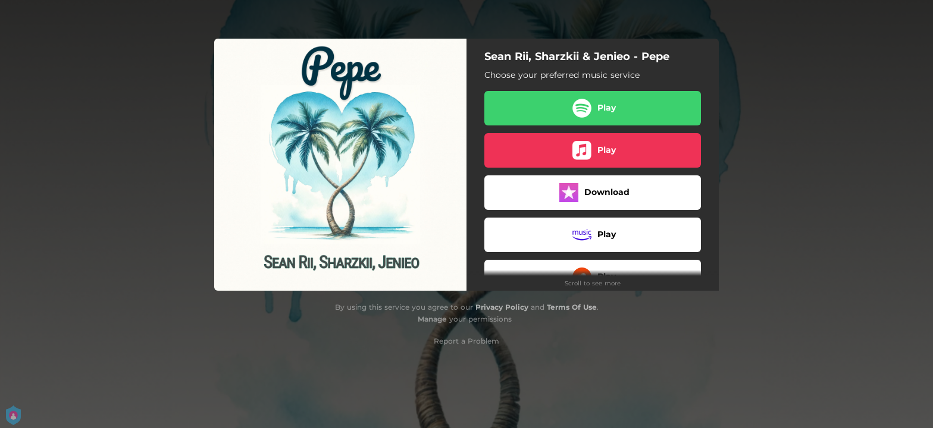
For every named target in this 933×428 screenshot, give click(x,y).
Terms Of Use (572, 307)
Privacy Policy (501, 307)
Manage (432, 318)
